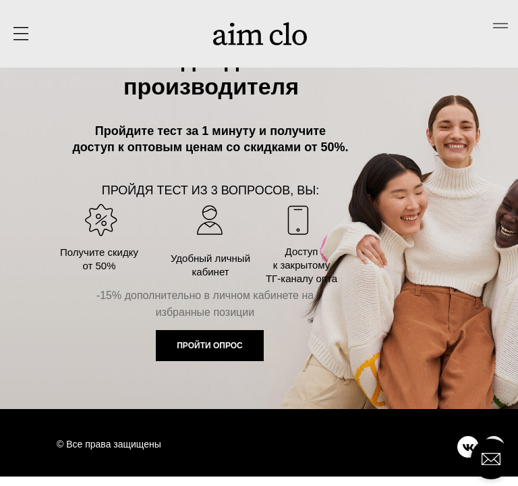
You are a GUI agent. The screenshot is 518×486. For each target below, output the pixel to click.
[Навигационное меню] (500, 25)
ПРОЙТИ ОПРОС (210, 345)
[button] (20, 33)
